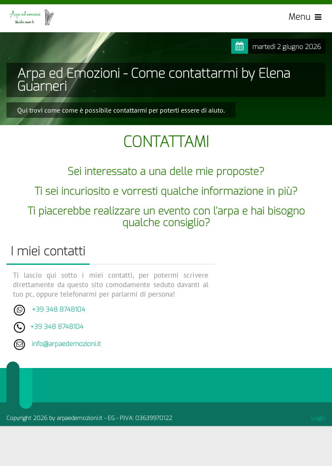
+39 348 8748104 (58, 309)
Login (318, 418)
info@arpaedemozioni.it (66, 344)
